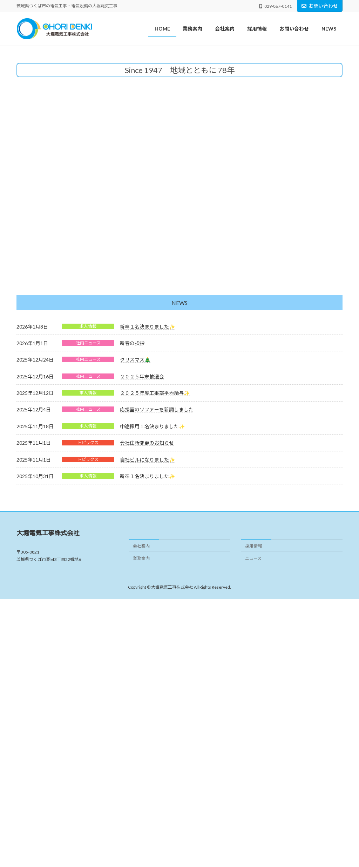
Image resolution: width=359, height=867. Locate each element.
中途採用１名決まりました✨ (152, 694)
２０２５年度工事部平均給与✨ (155, 660)
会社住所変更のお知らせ (147, 710)
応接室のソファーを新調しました (157, 677)
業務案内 (141, 825)
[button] (166, 308)
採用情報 (253, 813)
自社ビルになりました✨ (147, 727)
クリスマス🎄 (135, 627)
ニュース (253, 825)
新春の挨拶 (132, 611)
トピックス (88, 710)
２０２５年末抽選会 (142, 644)
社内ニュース (88, 610)
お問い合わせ (320, 6)
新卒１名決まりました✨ (147, 594)
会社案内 (141, 813)
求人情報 (88, 593)
